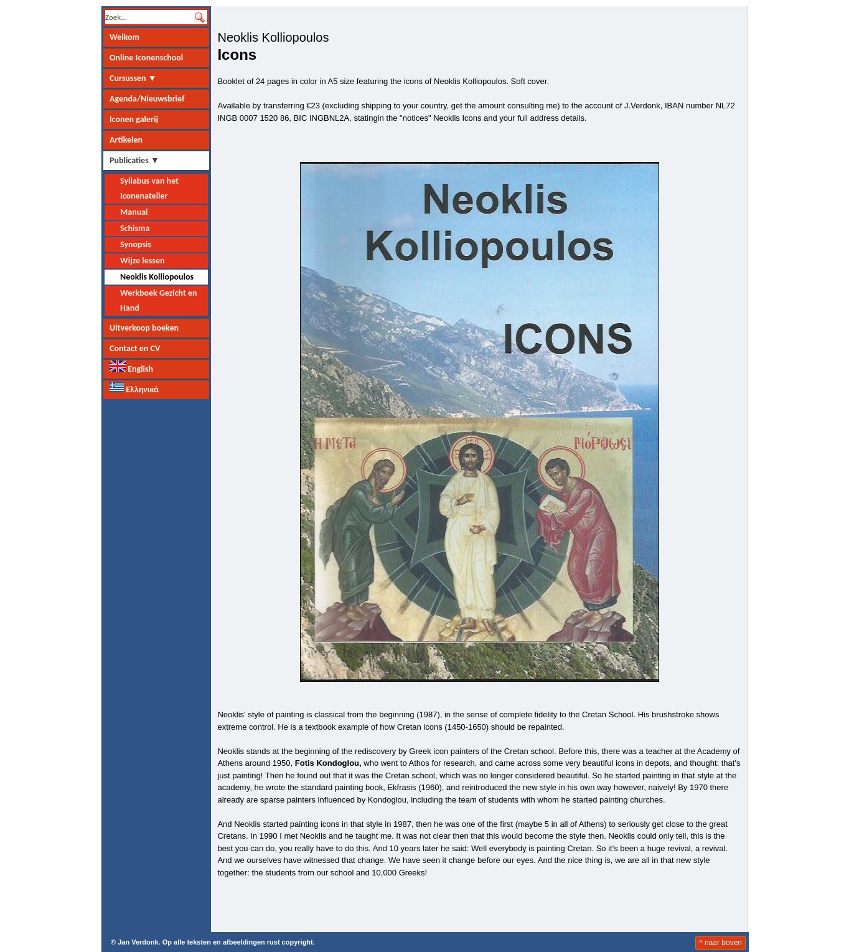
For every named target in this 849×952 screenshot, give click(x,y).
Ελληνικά (134, 388)
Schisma (134, 228)
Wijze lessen (142, 260)
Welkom (124, 37)
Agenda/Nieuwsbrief (147, 98)
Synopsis (135, 244)
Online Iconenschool (146, 57)
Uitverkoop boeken (144, 328)
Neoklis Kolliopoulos (157, 276)
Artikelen (126, 139)
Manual (134, 212)
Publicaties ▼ (134, 160)
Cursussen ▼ (133, 78)
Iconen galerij (134, 119)
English (131, 367)
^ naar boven (720, 942)
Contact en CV (135, 348)
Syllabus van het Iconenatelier (149, 188)
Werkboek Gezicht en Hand (158, 300)
